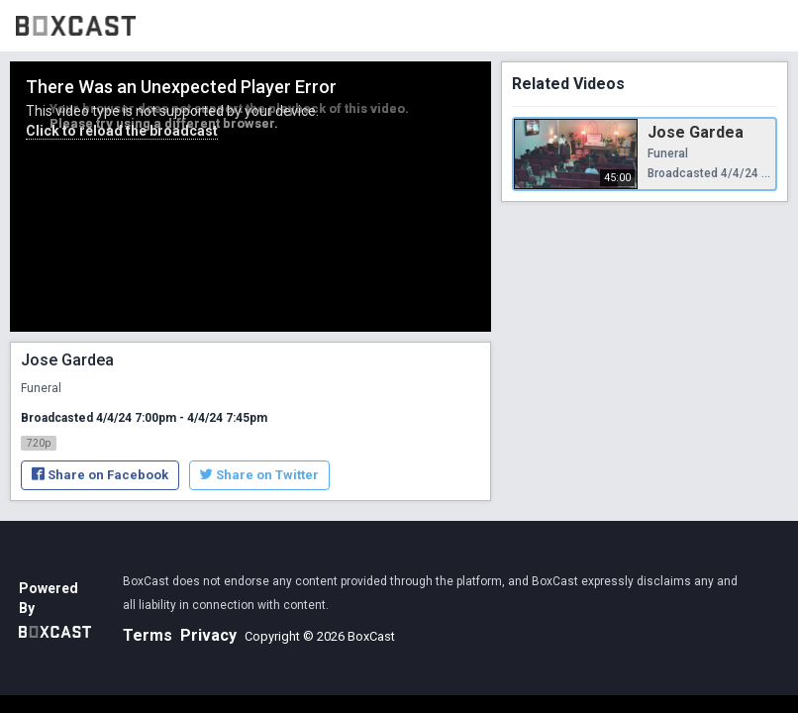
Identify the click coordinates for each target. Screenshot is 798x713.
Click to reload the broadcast (122, 131)
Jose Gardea (696, 132)
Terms (147, 635)
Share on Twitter (259, 474)
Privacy (208, 635)
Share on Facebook (100, 474)
